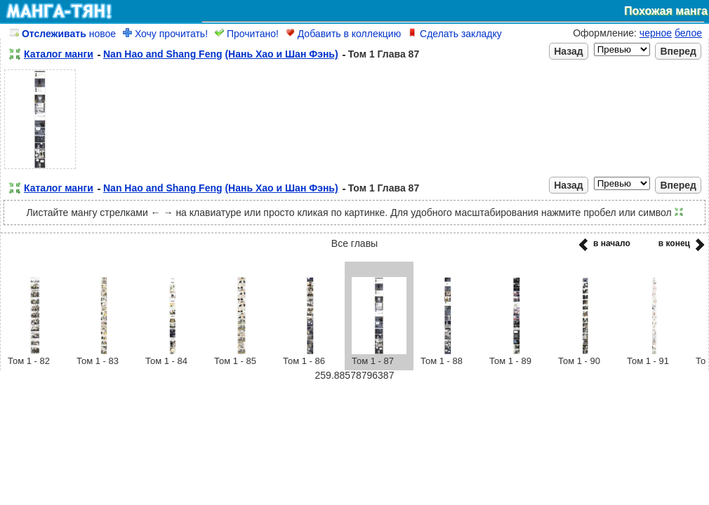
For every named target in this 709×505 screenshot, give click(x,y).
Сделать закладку (455, 33)
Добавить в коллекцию (343, 33)
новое (63, 33)
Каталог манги (58, 54)
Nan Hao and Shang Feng (163, 54)
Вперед (678, 51)
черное (656, 33)
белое (688, 33)
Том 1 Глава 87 (384, 54)
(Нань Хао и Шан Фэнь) (281, 54)
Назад (568, 51)
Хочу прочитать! (165, 33)
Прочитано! (247, 33)
